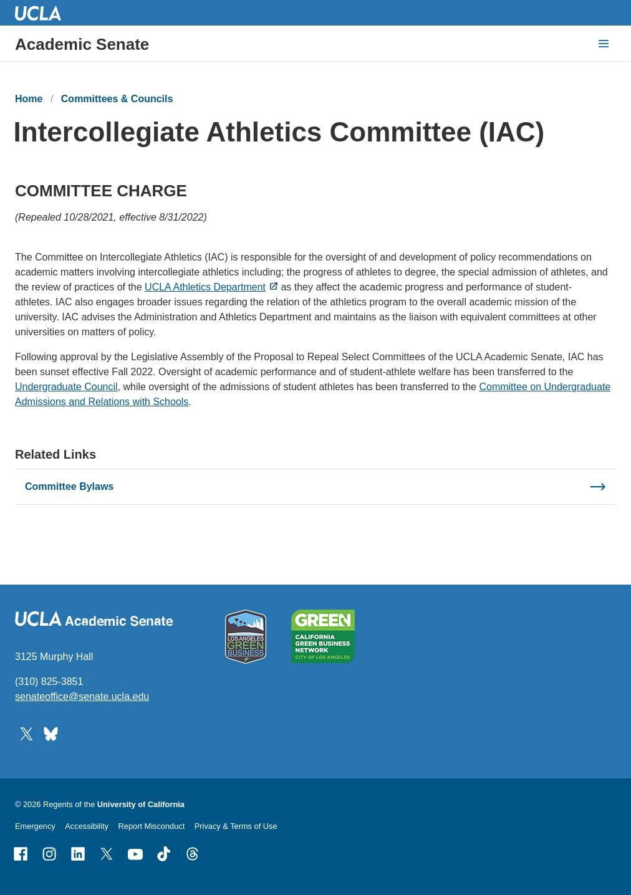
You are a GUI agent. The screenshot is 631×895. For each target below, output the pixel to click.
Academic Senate (82, 44)
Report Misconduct (151, 826)
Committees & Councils (117, 98)
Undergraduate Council (66, 387)
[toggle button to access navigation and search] (603, 43)
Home (28, 98)
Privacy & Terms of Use (236, 826)
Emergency (35, 826)
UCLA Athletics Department (205, 287)
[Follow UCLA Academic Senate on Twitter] (26, 733)
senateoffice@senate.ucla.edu (82, 696)
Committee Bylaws (69, 486)
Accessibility (86, 826)
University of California (141, 804)
